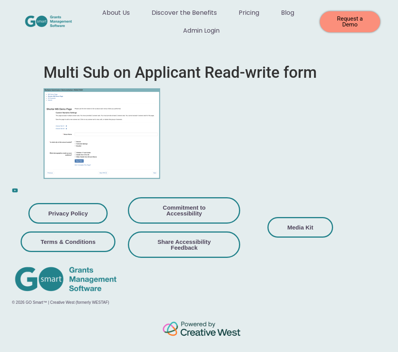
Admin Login (201, 30)
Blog (287, 12)
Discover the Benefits (184, 12)
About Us (116, 12)
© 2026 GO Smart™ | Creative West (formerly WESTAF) (60, 302)
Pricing (249, 12)
